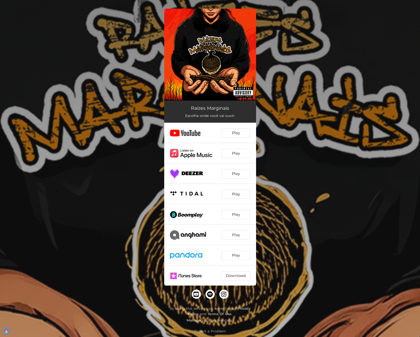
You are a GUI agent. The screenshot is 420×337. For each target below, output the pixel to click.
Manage (194, 320)
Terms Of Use (220, 314)
